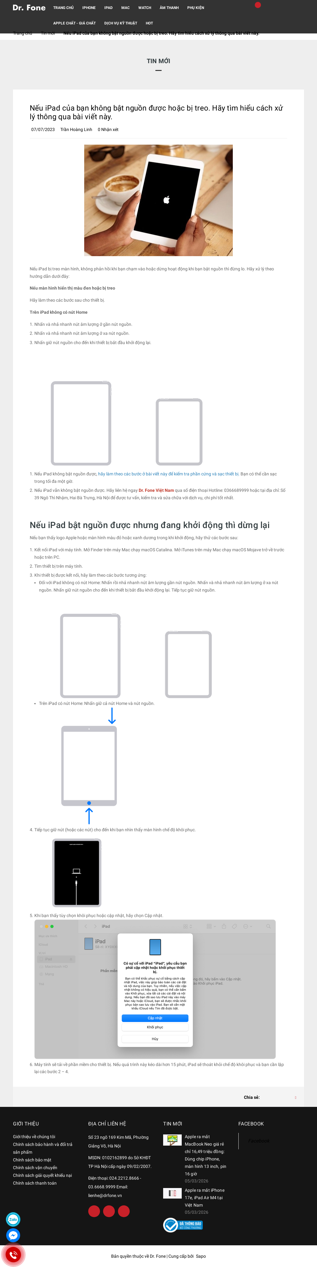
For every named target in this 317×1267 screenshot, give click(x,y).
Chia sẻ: (252, 1097)
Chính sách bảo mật (32, 1159)
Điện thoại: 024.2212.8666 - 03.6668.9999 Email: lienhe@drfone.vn (114, 1187)
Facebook (258, 1141)
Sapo (201, 1256)
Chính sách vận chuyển (35, 1167)
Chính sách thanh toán (35, 1183)
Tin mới (172, 1124)
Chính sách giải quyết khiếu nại (42, 1175)
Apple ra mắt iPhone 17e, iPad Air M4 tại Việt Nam (204, 1198)
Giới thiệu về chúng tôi (34, 1136)
